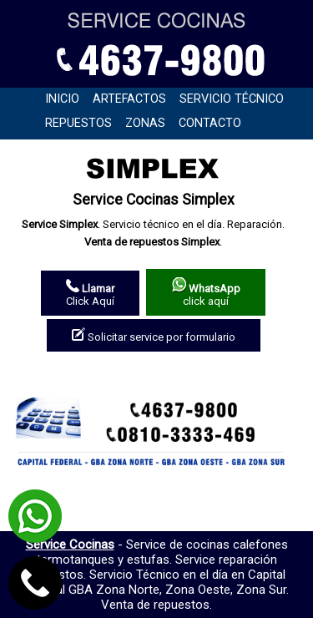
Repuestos (78, 123)
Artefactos (129, 99)
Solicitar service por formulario (153, 335)
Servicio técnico (231, 99)
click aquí (205, 292)
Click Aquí (90, 293)
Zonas (145, 123)
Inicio (62, 99)
